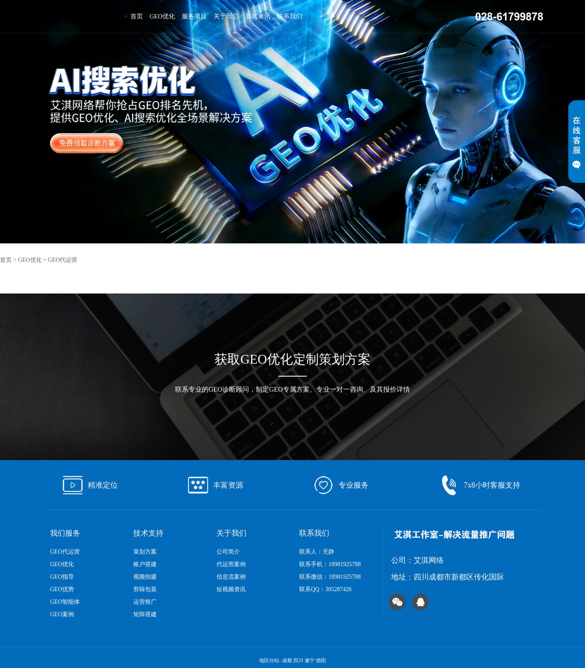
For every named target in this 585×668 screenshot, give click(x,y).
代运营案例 (231, 564)
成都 (287, 660)
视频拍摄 (145, 577)
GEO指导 (62, 577)
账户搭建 (145, 564)
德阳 (321, 660)
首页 (136, 16)
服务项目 (194, 16)
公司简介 (228, 552)
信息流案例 (231, 577)
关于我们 (226, 16)
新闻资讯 (257, 16)
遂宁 (310, 660)
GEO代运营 (63, 260)
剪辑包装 (145, 589)
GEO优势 (62, 589)
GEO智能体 (65, 602)
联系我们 (289, 16)
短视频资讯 (231, 589)
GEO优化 (162, 16)
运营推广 (145, 602)
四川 (298, 660)
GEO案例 (62, 614)
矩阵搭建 (145, 614)
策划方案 (145, 552)
